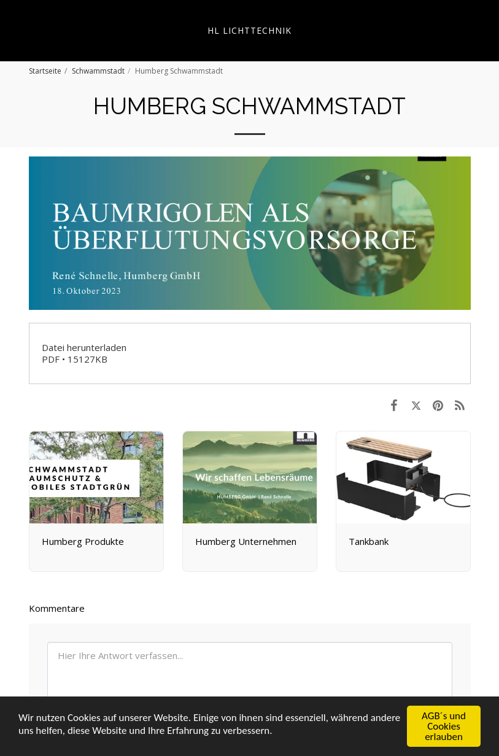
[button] (13, 29)
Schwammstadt (98, 71)
